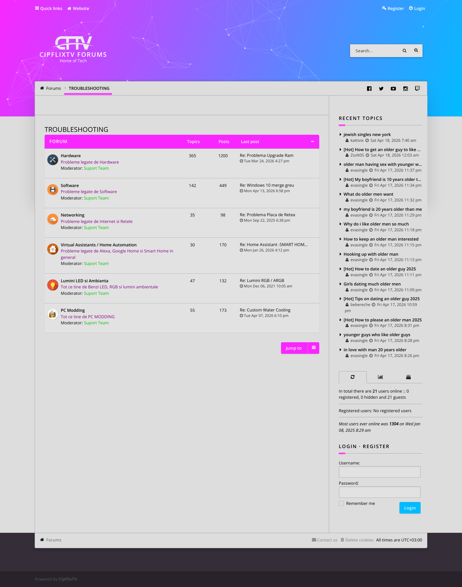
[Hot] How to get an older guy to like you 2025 (383, 149)
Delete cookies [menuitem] (359, 540)
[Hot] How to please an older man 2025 (383, 320)
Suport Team (96, 168)
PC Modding (73, 310)
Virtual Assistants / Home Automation (99, 245)
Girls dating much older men (372, 284)
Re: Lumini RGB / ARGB (262, 280)
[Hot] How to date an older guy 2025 (380, 269)
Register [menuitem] (396, 8)
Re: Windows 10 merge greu (267, 185)
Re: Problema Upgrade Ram (267, 155)
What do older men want (368, 194)
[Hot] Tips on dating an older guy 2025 (382, 299)
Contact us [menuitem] (327, 540)
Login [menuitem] (419, 8)
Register (376, 446)
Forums (53, 540)
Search (404, 50)
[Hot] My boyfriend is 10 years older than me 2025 (383, 179)
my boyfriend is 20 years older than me (383, 209)
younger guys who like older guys (377, 334)
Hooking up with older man (371, 254)
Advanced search (416, 50)
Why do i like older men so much (376, 224)
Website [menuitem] (78, 8)
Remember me (357, 503)
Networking (73, 215)
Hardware (71, 155)
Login (348, 446)
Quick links (51, 8)
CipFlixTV (68, 579)
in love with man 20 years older (375, 350)
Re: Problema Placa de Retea (267, 214)
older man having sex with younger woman (383, 164)
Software (70, 185)
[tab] (353, 377)
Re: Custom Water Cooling (265, 310)
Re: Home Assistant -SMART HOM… (274, 244)
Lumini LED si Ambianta (84, 281)
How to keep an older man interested (381, 239)
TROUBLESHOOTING (76, 129)
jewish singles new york (367, 134)
